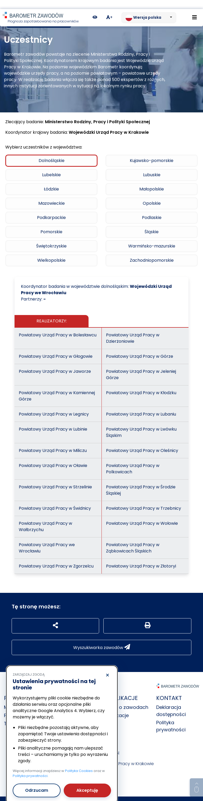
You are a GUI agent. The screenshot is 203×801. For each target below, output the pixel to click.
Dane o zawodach (126, 698)
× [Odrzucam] (107, 666)
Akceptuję (87, 781)
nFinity (131, 794)
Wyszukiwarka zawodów (101, 638)
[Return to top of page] (196, 778)
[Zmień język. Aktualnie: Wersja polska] (149, 8)
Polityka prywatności (30, 767)
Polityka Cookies (79, 762)
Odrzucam (36, 781)
